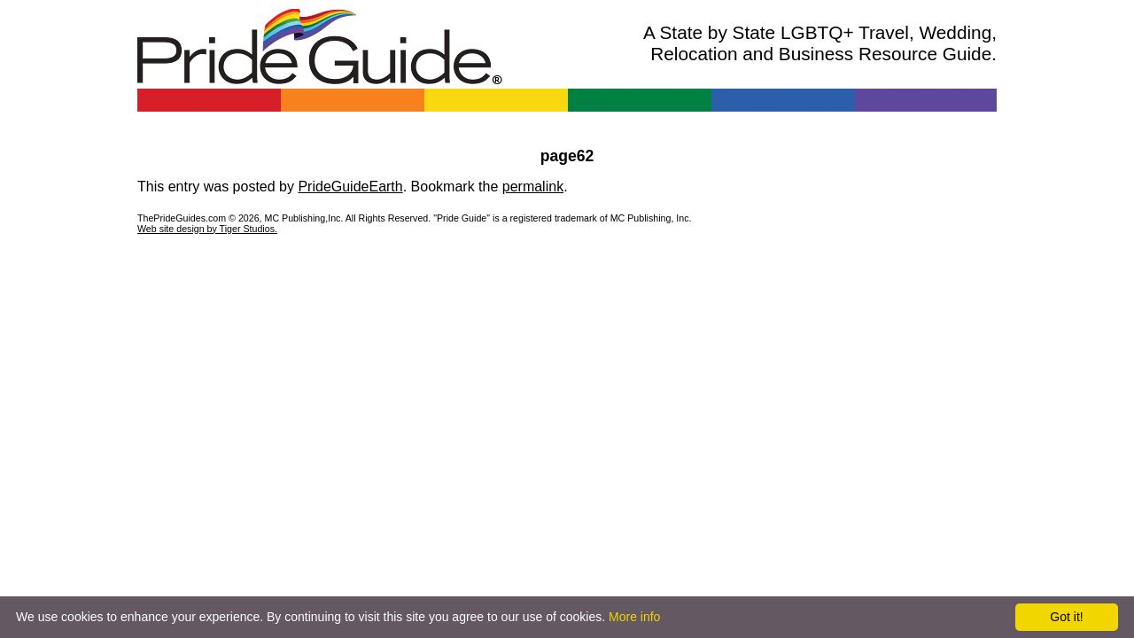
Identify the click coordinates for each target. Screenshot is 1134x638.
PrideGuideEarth (350, 186)
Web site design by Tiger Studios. (207, 228)
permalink (532, 186)
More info (634, 617)
